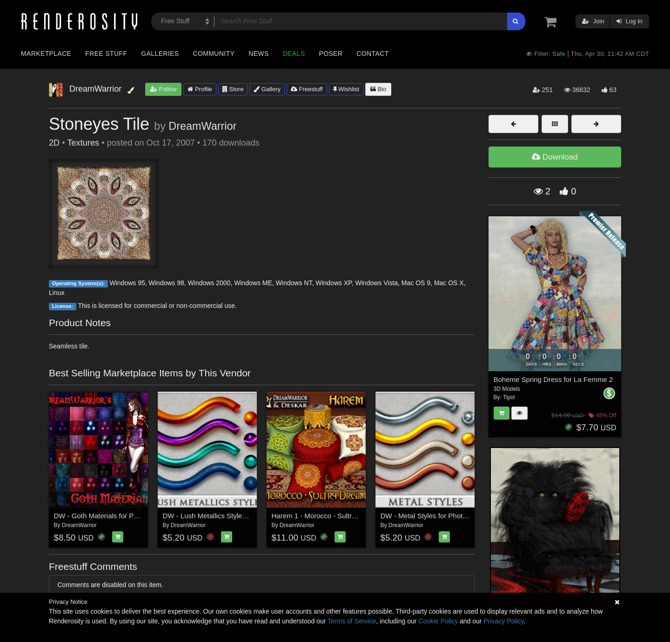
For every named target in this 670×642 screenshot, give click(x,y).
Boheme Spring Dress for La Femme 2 (553, 379)
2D (54, 142)
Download (554, 157)
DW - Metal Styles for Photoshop (431, 516)
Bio (378, 89)
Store (233, 89)
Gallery (267, 89)
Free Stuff (106, 53)
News (258, 53)
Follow (163, 89)
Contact (372, 53)
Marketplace (46, 53)
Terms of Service (352, 621)
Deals (294, 53)
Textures (83, 142)
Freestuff (307, 89)
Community (214, 53)
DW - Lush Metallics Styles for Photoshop (227, 516)
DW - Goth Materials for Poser (100, 516)
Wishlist (346, 89)
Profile (200, 89)
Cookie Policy (438, 621)
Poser (330, 53)
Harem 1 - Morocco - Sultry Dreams (327, 516)
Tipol (509, 397)
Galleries (160, 53)
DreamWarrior (202, 126)
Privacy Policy (503, 621)
